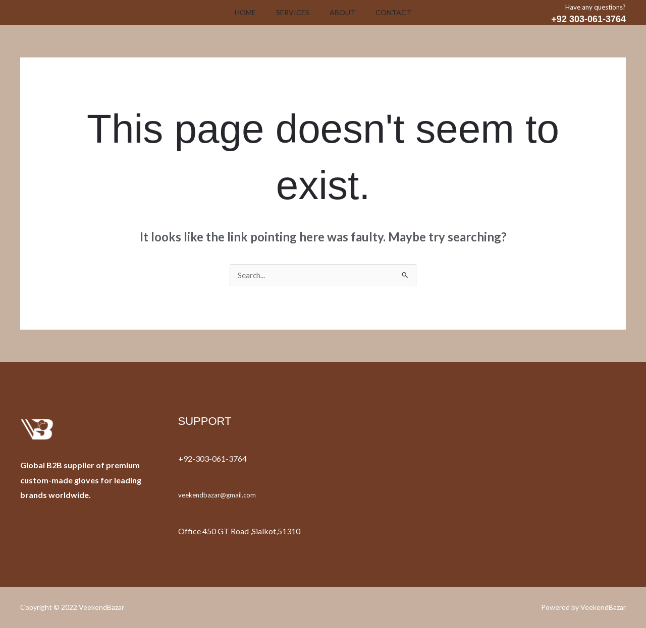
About (344, 12)
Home (239, 12)
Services (290, 12)
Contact (399, 12)
